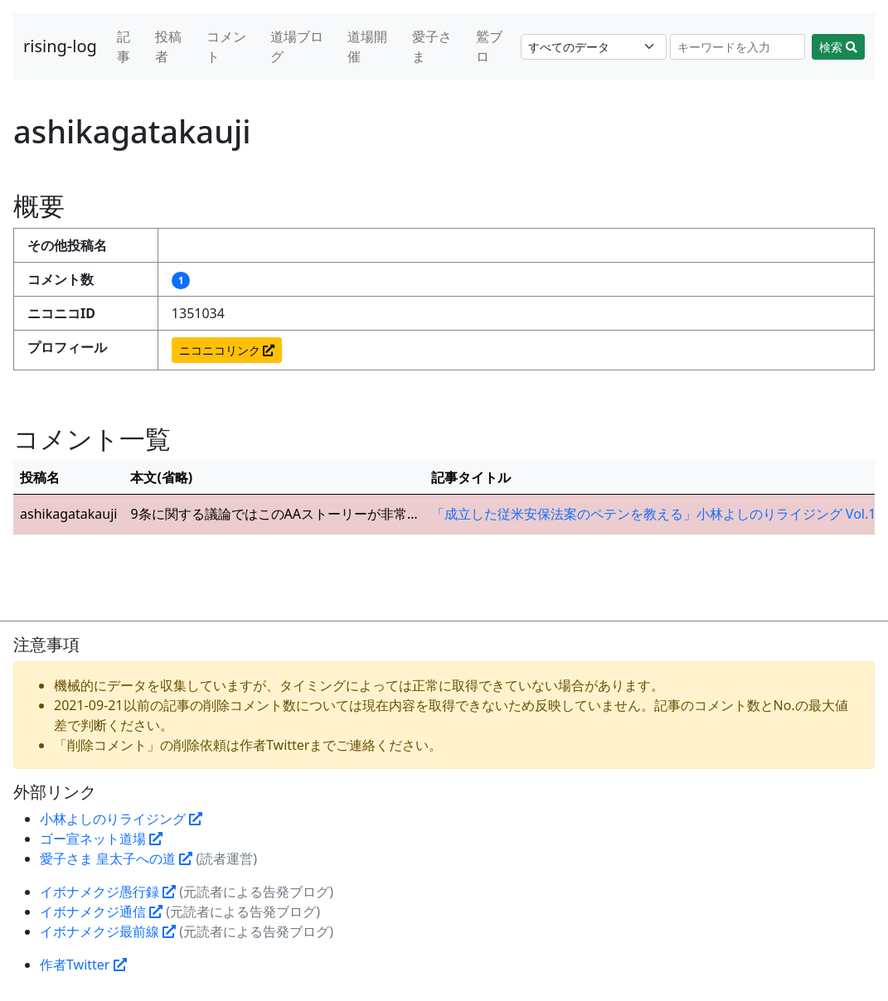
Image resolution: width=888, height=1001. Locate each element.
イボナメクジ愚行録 (108, 892)
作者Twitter (83, 964)
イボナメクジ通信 (101, 911)
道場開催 (367, 46)
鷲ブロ (489, 46)
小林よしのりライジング (121, 819)
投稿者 (168, 46)
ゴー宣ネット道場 (101, 838)
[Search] (737, 47)
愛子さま (432, 46)
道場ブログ (296, 46)
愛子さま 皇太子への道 (116, 858)
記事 (123, 46)
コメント (226, 46)
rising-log (60, 46)
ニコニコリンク (227, 350)
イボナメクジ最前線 (108, 931)
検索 (838, 47)
